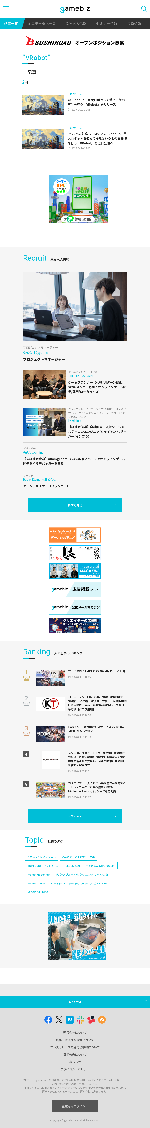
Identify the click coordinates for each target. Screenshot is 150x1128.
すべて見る (75, 505)
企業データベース (42, 23)
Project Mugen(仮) (38, 874)
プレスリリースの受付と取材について (75, 1047)
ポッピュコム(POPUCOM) (100, 866)
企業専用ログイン (75, 1106)
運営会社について (75, 1032)
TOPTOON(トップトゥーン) (43, 866)
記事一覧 (11, 23)
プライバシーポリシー (75, 1069)
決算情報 (134, 23)
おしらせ (75, 1062)
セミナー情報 (106, 23)
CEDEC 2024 (72, 866)
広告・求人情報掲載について (75, 1040)
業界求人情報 (76, 23)
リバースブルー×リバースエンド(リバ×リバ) (82, 874)
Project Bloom (36, 883)
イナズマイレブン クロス (41, 857)
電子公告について (75, 1054)
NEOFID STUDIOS (37, 892)
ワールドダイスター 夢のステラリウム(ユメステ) (79, 883)
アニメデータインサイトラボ (78, 857)
